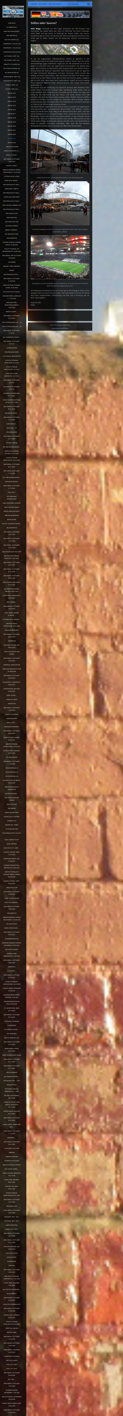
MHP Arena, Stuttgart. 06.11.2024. (12, 408)
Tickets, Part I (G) (12, 85)
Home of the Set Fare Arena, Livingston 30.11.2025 (11, 1104)
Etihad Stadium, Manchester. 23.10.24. (12, 368)
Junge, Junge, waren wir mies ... (11, 1126)
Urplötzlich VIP (11, 887)
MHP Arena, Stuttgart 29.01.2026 (12, 1234)
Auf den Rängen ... (11, 793)
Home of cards (11, 699)
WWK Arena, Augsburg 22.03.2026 (12, 1351)
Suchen (88, 4)
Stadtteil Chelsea (11, 1328)
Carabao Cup (11, 821)
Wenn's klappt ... (12, 312)
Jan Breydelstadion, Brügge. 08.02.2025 (11, 590)
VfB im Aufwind (11, 1072)
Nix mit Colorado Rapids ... (11, 524)
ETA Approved (12, 1034)
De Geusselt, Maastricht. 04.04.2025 (12, 683)
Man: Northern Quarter (12, 503)
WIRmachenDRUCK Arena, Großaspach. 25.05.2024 (12, 171)
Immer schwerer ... (12, 230)
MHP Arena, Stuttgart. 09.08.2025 (12, 893)
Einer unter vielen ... (11, 928)
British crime (12, 1332)
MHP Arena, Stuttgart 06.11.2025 (12, 1060)
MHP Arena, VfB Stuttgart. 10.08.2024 (11, 257)
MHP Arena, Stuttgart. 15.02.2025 (12, 607)
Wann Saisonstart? (12, 812)
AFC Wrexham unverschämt (12, 498)
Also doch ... (11, 971)
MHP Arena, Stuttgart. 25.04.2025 (12, 732)
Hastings (11, 1265)
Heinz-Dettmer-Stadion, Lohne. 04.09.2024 (11, 286)
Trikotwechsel (11, 217)
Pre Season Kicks (12, 213)
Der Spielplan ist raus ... (11, 185)
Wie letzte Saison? (11, 949)
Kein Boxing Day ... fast (11, 1081)
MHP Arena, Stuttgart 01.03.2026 (12, 1309)
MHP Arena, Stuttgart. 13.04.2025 (12, 709)
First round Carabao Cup (12, 205)
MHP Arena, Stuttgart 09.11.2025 (12, 1067)
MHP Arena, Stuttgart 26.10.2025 (12, 1043)
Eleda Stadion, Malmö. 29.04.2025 (11, 738)
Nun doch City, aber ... (12, 848)
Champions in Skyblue (12, 1356)
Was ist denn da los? (11, 1038)
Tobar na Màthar (11, 1157)
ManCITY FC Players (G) (12, 64)
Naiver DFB (12, 704)
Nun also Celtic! (12, 1253)
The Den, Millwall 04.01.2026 (11, 1187)
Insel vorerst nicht (12, 840)
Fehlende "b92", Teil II (11, 1221)
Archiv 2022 (12, 134)
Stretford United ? (12, 482)
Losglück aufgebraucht (12, 1304)
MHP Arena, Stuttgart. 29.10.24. (12, 388)
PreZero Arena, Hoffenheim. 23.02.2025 (12, 625)
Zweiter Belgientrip (12, 515)
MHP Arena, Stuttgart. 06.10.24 (12, 342)
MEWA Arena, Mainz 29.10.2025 (12, 1050)
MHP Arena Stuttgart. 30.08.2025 (12, 933)
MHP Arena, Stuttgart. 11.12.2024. (12, 472)
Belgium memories (11, 630)
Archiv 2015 (12, 105)
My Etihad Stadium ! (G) (12, 68)
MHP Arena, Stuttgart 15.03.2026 (12, 1344)
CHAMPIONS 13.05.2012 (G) (11, 44)
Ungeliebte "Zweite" (12, 189)
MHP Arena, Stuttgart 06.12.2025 (12, 1119)
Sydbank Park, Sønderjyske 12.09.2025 (12, 955)
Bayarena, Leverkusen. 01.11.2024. (12, 394)
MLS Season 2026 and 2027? (11, 552)
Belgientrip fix (12, 528)
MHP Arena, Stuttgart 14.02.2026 (12, 1271)
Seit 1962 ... (12, 1379)
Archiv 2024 (12, 142)
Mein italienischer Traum (11, 1055)
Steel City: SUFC (11, 1369)
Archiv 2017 (12, 114)
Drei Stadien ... (12, 602)
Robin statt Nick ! (11, 1229)
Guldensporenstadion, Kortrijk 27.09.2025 (11, 996)
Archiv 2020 (12, 126)
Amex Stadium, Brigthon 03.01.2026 (12, 1174)
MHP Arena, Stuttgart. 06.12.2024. (12, 465)
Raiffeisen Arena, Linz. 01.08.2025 (12, 860)
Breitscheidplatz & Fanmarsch (12, 788)
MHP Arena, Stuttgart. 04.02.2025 (12, 577)
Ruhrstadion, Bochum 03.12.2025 (12, 1112)
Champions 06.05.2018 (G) (11, 52)
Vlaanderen (11, 1025)
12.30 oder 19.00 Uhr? (11, 1148)
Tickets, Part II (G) (11, 89)
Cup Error (11, 262)
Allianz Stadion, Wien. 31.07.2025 (12, 853)
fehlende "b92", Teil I (11, 1217)
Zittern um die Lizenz (11, 176)
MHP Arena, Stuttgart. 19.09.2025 (12, 961)
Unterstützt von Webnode (60, 328)
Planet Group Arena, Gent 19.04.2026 (11, 1404)
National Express (11, 226)
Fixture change (11, 443)
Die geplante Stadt (12, 234)
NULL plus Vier (12, 804)
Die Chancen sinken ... (12, 1076)
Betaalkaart (11, 519)
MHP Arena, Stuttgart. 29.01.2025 (12, 564)
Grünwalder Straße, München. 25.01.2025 (12, 557)
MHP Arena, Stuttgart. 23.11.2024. (12, 437)
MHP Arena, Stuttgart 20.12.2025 (12, 1143)
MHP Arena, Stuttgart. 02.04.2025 (12, 677)
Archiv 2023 (12, 138)
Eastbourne (11, 1261)
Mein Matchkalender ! (12, 31)
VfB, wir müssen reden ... (12, 447)
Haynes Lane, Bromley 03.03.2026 (12, 1316)
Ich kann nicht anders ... (12, 619)
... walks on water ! (12, 147)
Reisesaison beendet (11, 727)
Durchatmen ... (11, 424)
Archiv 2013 (12, 97)
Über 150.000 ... (12, 695)
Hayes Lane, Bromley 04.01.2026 (11, 1181)
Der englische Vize (11, 222)
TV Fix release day (11, 829)
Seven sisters (12, 1257)
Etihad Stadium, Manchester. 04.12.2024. (11, 459)
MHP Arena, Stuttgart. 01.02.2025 (12, 570)
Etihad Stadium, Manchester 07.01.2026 (12, 1194)
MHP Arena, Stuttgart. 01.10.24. (12, 332)
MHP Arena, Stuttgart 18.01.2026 (12, 1211)
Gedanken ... (11, 1138)
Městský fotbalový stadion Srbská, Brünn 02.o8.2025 (11, 874)
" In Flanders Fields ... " (11, 1029)
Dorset (11, 270)
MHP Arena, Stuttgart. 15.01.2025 (12, 540)
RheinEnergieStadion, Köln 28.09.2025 (12, 1003)
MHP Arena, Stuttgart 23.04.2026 (12, 1411)
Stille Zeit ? (12, 492)
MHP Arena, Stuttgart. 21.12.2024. (12, 487)
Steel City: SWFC (11, 1364)
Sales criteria (12, 844)
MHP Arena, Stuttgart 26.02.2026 (12, 1299)
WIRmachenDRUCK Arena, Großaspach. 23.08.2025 (12, 918)
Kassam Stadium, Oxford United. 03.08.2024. (12, 243)
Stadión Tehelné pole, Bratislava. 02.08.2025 (12, 866)
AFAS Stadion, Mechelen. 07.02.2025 (12, 583)
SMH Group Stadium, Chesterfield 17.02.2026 (11, 1277)
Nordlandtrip (12, 718)
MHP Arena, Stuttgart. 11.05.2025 (12, 762)
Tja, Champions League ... (12, 337)
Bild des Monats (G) (12, 40)
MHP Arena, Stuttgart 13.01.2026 (12, 1201)
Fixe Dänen (12, 808)
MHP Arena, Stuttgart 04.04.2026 (12, 1374)
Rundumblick (12, 1293)
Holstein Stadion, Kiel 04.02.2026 (12, 1248)
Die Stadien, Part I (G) (11, 56)
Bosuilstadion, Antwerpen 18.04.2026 (12, 1398)
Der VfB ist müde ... (11, 413)
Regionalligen (12, 432)
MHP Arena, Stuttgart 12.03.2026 (12, 1338)
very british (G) (11, 35)
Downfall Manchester (11, 665)
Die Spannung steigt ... (12, 274)
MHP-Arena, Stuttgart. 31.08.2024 (11, 280)
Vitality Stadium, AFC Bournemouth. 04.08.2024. (11, 250)
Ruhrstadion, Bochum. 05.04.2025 (11, 690)
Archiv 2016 (12, 110)
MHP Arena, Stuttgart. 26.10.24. (12, 381)
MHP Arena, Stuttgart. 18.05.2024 (12, 160)
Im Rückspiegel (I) (12, 768)
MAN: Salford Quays (11, 507)
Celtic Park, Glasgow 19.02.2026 (11, 1284)
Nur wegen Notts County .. (11, 834)
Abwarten (11, 967)
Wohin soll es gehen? (12, 817)
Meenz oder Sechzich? (12, 511)
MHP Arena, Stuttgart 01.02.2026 (12, 1241)
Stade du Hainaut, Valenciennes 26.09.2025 (11, 983)
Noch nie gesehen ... (12, 902)
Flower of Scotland (11, 1161)
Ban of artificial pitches (12, 1165)
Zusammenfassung (12, 939)
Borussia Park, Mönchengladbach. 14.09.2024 (12, 305)
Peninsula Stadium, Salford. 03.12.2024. (12, 452)
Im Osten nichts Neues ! (11, 292)
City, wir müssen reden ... (12, 477)
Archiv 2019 (12, 122)
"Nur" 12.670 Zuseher (11, 898)
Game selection (11, 1225)
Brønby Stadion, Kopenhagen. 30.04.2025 (11, 745)
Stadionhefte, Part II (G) (11, 81)
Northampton (12, 238)
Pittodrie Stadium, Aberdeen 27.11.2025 (12, 1090)
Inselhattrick (12, 1085)
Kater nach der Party (12, 197)
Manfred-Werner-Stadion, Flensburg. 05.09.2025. (11, 944)
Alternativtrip (11, 348)
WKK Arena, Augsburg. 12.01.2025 (12, 533)
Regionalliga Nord (12, 352)
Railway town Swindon (11, 266)
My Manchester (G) (11, 72)
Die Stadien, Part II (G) (11, 60)
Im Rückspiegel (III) (11, 776)
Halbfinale (12, 641)
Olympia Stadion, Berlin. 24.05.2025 (12, 781)
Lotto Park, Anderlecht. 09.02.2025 (12, 597)
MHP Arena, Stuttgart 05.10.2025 (12, 1016)
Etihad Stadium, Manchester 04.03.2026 (12, 1323)
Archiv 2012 (12, 93)
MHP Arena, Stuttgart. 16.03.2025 (12, 659)
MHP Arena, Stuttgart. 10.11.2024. (12, 418)
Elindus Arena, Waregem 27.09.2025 (12, 989)
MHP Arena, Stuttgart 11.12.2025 (12, 1132)
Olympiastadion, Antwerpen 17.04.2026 (12, 1391)
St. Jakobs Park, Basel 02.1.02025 (12, 1009)
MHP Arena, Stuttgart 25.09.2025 (12, 976)
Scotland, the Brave (11, 1021)
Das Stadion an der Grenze (12, 799)
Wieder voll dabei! (11, 825)
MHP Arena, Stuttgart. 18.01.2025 (12, 546)
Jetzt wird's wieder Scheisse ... (12, 614)
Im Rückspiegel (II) (11, 772)
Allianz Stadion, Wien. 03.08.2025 (12, 882)
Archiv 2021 (12, 130)
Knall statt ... (12, 722)
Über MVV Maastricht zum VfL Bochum (11, 670)
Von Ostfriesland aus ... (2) (11, 326)
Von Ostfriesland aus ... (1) (11, 322)
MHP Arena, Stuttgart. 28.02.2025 (12, 635)
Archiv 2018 (12, 118)
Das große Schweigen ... (12, 1289)
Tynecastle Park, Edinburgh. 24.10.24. (12, 375)
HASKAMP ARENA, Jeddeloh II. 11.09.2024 (11, 297)
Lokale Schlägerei (11, 714)
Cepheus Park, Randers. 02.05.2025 (11, 752)
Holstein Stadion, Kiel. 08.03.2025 (11, 646)
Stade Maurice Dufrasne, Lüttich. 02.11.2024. (12, 401)
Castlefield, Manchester (12, 356)
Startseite (11, 23)
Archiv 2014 (12, 101)
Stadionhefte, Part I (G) (11, 77)
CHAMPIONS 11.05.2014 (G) (11, 48)
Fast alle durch (11, 1360)
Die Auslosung (11, 924)
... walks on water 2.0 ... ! (12, 151)
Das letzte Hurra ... (12, 1169)
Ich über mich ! (11, 27)
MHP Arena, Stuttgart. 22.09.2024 (12, 317)
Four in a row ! (11, 166)
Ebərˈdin (12, 1152)
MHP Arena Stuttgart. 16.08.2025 (12, 908)
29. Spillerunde (11, 757)
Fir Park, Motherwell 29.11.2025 (12, 1097)
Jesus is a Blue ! (11, 155)
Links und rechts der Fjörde (12, 653)
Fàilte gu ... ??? (12, 428)
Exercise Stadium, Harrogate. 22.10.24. (12, 361)
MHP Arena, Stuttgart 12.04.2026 (12, 1385)
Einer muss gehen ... (12, 180)
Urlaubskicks (12, 913)
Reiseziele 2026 (12, 1206)
